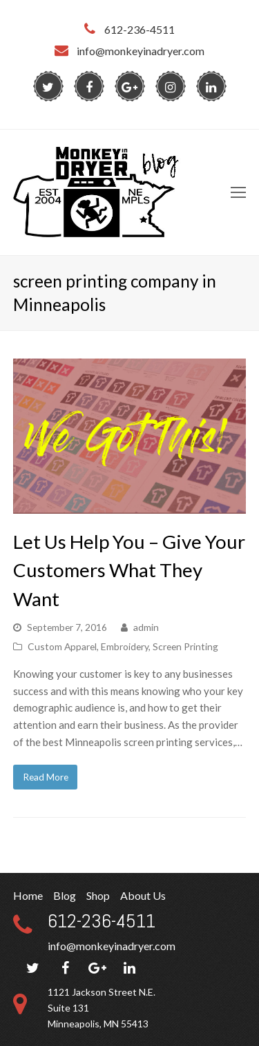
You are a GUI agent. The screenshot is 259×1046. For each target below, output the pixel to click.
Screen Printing (185, 646)
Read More (45, 777)
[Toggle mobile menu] (238, 192)
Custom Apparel (62, 646)
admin (146, 627)
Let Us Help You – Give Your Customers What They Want (129, 570)
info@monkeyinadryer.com (111, 945)
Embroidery (124, 646)
